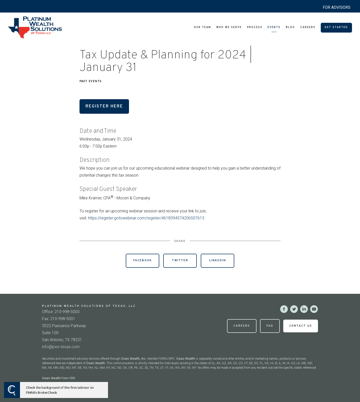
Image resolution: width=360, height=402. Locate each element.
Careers (308, 27)
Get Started (336, 27)
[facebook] (284, 309)
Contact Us (300, 326)
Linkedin (217, 260)
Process (254, 27)
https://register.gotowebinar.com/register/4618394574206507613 (146, 218)
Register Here (104, 106)
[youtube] (314, 309)
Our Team (202, 27)
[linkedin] (304, 309)
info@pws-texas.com (61, 346)
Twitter (180, 260)
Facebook (142, 260)
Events (274, 27)
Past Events (91, 81)
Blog (290, 27)
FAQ (269, 326)
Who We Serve (229, 27)
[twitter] (294, 309)
